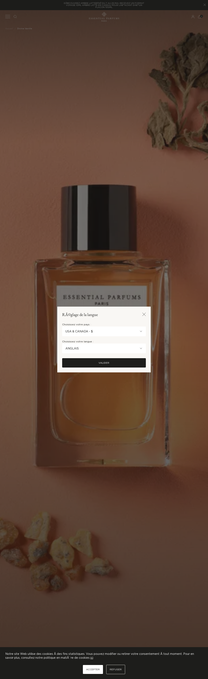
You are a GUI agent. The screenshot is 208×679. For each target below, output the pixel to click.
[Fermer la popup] (144, 314)
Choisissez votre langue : (77, 341)
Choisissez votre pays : (76, 324)
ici (91, 657)
